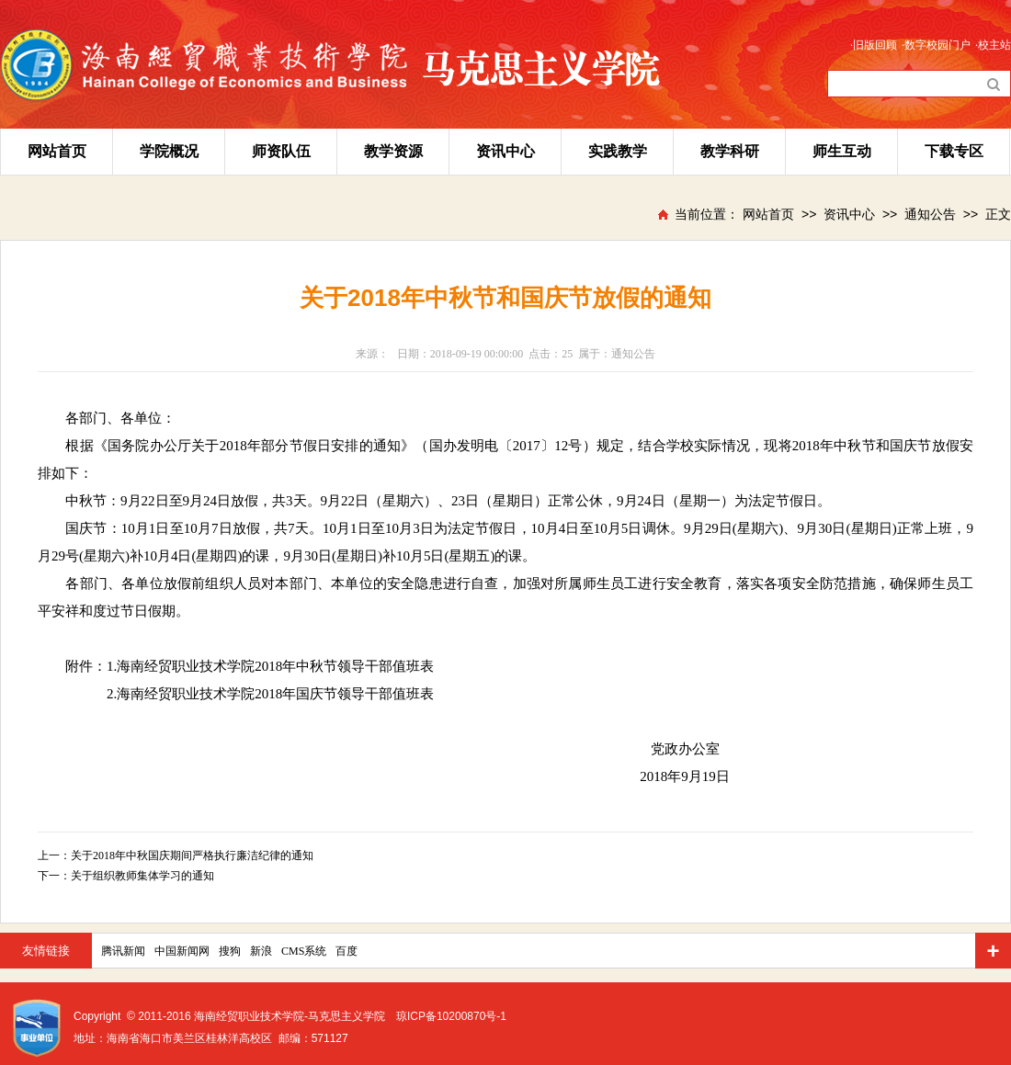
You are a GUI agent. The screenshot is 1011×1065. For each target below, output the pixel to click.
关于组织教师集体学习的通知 (142, 875)
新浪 (261, 951)
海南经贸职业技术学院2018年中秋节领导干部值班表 (275, 666)
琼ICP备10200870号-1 (451, 1016)
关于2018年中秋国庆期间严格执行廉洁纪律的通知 (192, 855)
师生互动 (841, 151)
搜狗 (230, 951)
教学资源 (393, 151)
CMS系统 (303, 951)
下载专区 (954, 151)
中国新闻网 (182, 951)
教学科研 (729, 151)
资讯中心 (505, 151)
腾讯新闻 (123, 951)
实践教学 (617, 151)
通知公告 (930, 214)
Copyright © (104, 1016)
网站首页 (57, 151)
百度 (346, 951)
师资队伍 (281, 151)
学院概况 (169, 151)
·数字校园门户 (936, 45)
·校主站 (993, 45)
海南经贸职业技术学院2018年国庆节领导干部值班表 (275, 693)
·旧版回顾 (873, 45)
